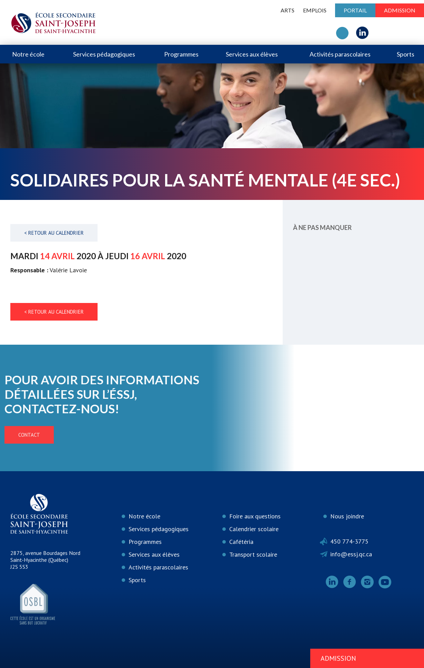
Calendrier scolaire (254, 529)
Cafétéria (241, 542)
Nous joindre (347, 516)
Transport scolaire (253, 554)
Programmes (181, 54)
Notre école (28, 54)
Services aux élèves (252, 54)
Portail (355, 10)
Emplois (314, 10)
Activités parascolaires (340, 54)
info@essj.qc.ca (351, 554)
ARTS (287, 10)
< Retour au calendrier (54, 233)
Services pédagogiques (104, 54)
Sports (405, 54)
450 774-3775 (349, 541)
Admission (399, 10)
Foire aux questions (255, 516)
